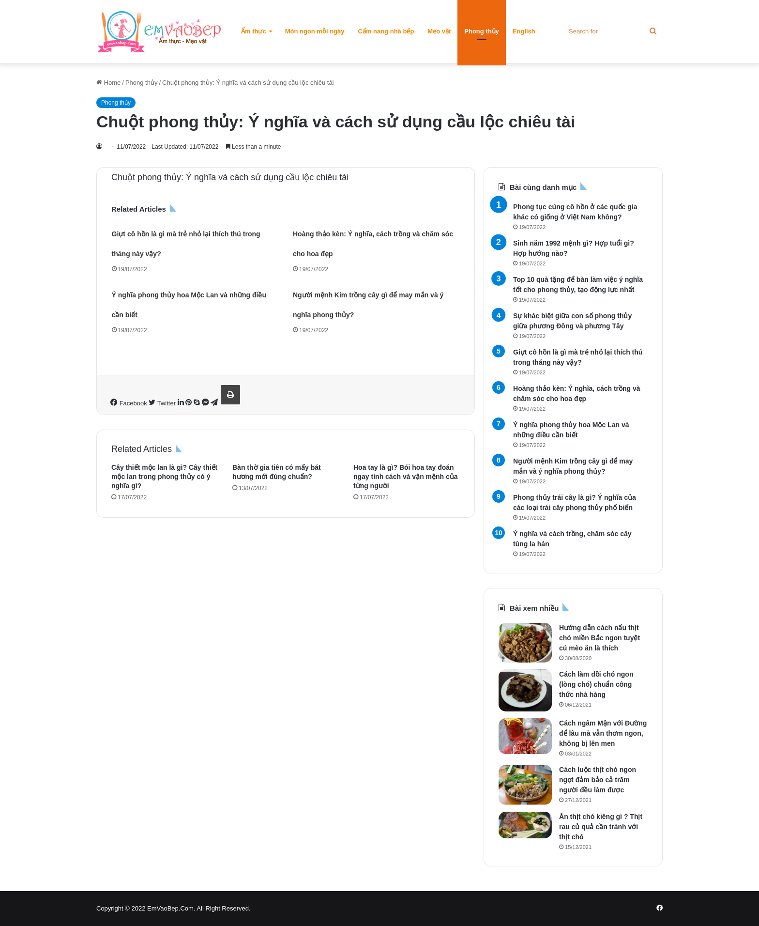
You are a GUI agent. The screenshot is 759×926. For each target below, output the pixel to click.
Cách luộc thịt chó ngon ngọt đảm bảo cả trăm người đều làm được (597, 780)
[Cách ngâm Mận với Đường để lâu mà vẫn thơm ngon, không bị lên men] (525, 736)
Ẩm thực (253, 31)
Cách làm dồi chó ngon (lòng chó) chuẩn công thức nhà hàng (596, 684)
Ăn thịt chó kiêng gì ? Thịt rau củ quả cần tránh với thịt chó (600, 827)
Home (108, 82)
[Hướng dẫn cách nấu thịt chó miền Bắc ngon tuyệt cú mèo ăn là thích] (525, 643)
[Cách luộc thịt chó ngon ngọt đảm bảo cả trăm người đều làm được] (525, 785)
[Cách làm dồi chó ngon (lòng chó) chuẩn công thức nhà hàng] (525, 690)
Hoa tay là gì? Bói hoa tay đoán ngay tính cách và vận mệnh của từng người (405, 476)
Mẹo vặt (439, 31)
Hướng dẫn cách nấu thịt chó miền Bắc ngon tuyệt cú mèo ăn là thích (599, 638)
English (524, 31)
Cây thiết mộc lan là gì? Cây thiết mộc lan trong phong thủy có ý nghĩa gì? (164, 476)
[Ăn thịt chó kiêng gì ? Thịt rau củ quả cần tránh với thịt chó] (525, 825)
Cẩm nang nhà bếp (386, 31)
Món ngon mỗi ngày (315, 31)
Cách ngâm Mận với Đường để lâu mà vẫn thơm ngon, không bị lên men (603, 733)
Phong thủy (481, 31)
